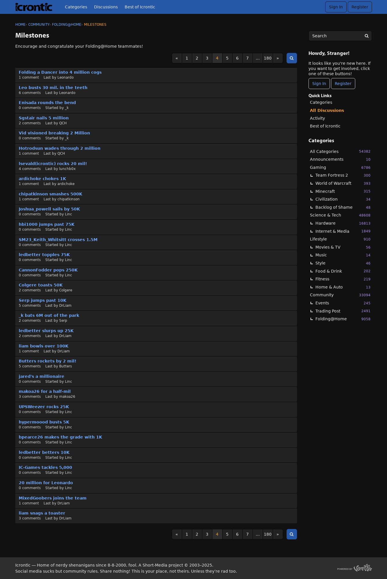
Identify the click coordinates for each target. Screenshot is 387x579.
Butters (65, 366)
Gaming (340, 167)
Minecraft (343, 191)
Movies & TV (343, 247)
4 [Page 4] (217, 58)
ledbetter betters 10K (44, 452)
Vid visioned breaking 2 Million (54, 133)
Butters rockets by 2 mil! (47, 361)
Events (343, 303)
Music (343, 255)
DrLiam (65, 306)
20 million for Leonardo (46, 482)
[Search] (367, 36)
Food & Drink (343, 271)
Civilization (343, 199)
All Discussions (327, 110)
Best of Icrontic (140, 7)
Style (343, 263)
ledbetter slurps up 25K (46, 330)
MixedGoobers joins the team (53, 498)
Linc (68, 214)
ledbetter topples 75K (44, 254)
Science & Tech (340, 215)
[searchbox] (340, 36)
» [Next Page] (277, 58)
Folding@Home (343, 319)
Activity (317, 118)
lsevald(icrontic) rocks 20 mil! (53, 163)
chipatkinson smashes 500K (50, 194)
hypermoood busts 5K (44, 422)
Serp (63, 321)
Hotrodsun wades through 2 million (59, 148)
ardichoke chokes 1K (42, 178)
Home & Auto (343, 287)
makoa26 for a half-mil (45, 391)
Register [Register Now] (343, 83)
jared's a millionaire (41, 376)
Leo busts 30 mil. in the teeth (53, 87)
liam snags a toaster (42, 513)
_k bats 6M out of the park (49, 315)
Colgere (65, 290)
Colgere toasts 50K (41, 285)
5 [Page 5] (227, 58)
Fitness (343, 279)
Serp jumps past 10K (42, 300)
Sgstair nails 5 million (44, 118)
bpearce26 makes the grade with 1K (60, 437)
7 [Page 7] (247, 58)
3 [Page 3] (207, 58)
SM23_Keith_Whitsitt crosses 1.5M (58, 239)
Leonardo (65, 77)
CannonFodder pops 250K (48, 270)
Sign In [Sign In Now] (319, 83)
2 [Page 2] (197, 58)
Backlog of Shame (343, 207)
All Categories (340, 151)
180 (268, 58)
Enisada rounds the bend (47, 102)
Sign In (336, 7)
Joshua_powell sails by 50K (49, 209)
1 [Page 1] (187, 58)
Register (360, 7)
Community (340, 295)
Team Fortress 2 (343, 175)
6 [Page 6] (237, 58)
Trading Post (343, 311)
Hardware (343, 223)
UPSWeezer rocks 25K (44, 406)
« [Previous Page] (176, 58)
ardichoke (65, 184)
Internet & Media (343, 231)
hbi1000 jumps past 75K (46, 224)
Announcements (340, 159)
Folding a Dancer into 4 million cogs (60, 72)
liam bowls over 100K (43, 346)
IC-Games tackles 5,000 (45, 467)
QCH (63, 123)
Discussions (106, 7)
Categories (76, 7)
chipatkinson (68, 199)
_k (67, 108)
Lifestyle (340, 239)
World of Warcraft (343, 183)
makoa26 (67, 397)
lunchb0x (67, 169)
